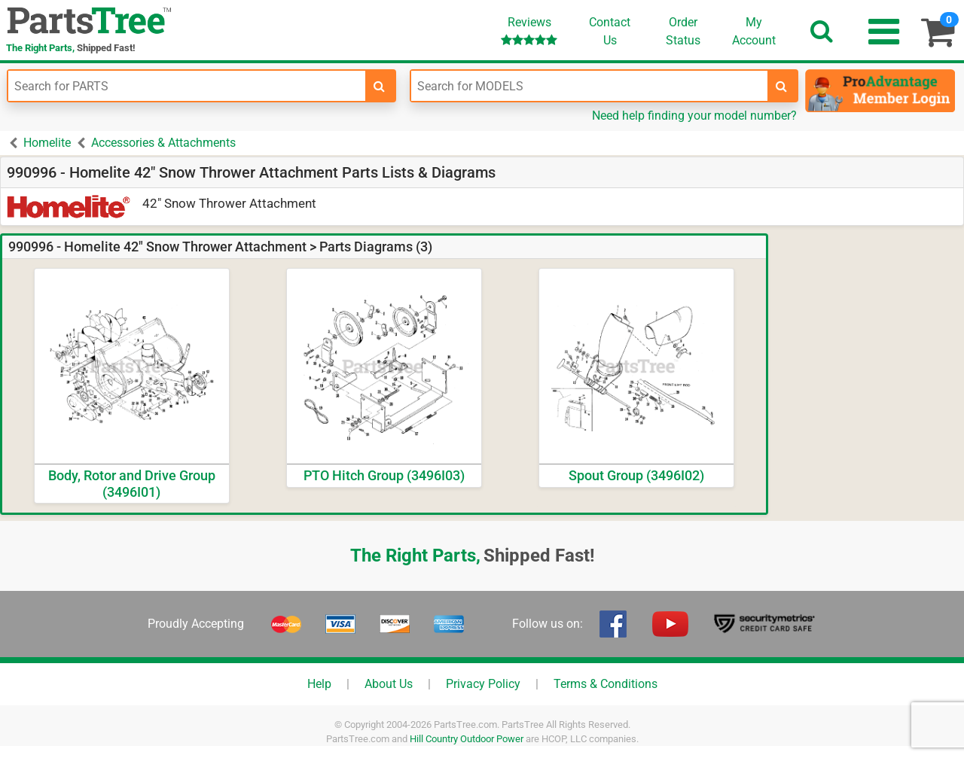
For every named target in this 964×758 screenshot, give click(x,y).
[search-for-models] (782, 86)
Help (319, 684)
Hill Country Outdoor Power (466, 738)
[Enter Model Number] (589, 86)
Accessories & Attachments (163, 142)
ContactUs (609, 31)
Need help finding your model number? (694, 115)
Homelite (47, 142)
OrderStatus (683, 31)
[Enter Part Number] (186, 86)
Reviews (529, 30)
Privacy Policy (483, 684)
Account (754, 31)
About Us (389, 684)
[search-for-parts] (380, 86)
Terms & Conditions (605, 684)
